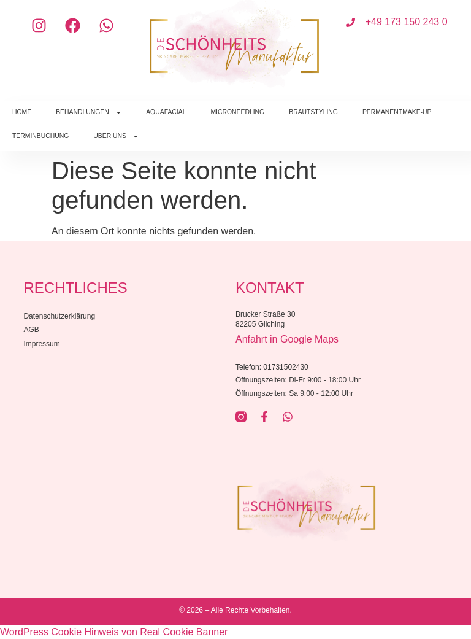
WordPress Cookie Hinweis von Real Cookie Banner (114, 632)
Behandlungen (88, 112)
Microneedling (237, 112)
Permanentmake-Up (397, 112)
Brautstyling (313, 112)
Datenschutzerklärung (59, 316)
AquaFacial (166, 112)
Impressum (41, 343)
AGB (31, 329)
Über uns (116, 136)
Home (21, 112)
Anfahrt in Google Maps (287, 339)
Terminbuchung (40, 136)
